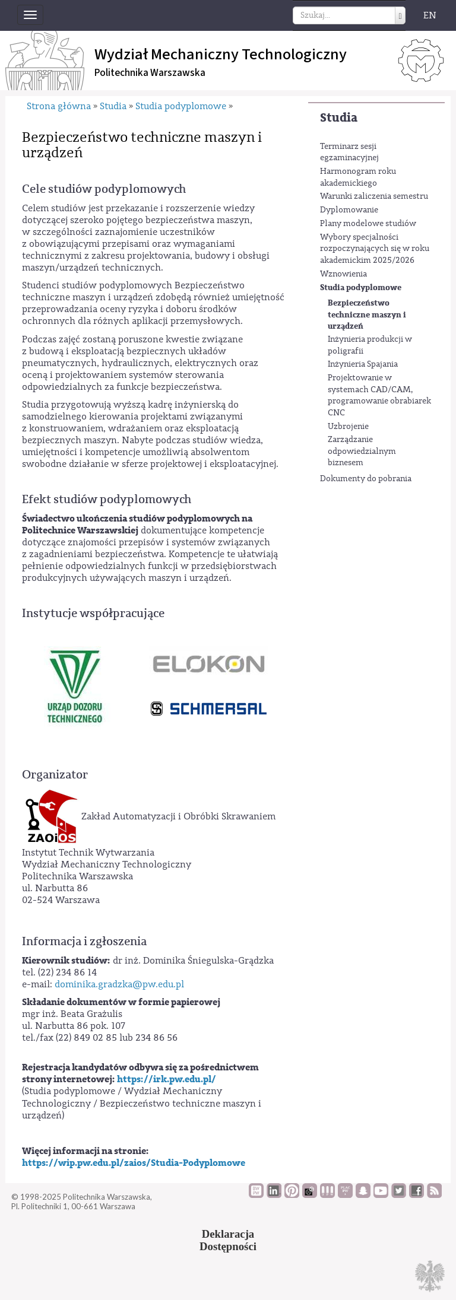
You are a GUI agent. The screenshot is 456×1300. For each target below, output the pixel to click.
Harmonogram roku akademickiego (358, 177)
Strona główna (59, 106)
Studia (338, 117)
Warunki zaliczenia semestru (374, 196)
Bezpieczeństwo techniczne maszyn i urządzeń (367, 314)
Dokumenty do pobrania (365, 478)
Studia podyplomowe (360, 287)
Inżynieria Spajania (363, 364)
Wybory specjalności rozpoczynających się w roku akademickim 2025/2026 (374, 249)
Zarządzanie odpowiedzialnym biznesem (362, 451)
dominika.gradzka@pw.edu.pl (119, 984)
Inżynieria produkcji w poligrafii (370, 345)
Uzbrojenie (348, 426)
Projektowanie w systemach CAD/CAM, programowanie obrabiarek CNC (379, 395)
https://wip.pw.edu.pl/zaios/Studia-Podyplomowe (133, 1162)
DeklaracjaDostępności (228, 1240)
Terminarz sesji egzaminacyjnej (349, 152)
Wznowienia (343, 274)
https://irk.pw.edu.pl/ (166, 1079)
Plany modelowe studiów (368, 223)
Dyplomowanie (349, 210)
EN (429, 15)
